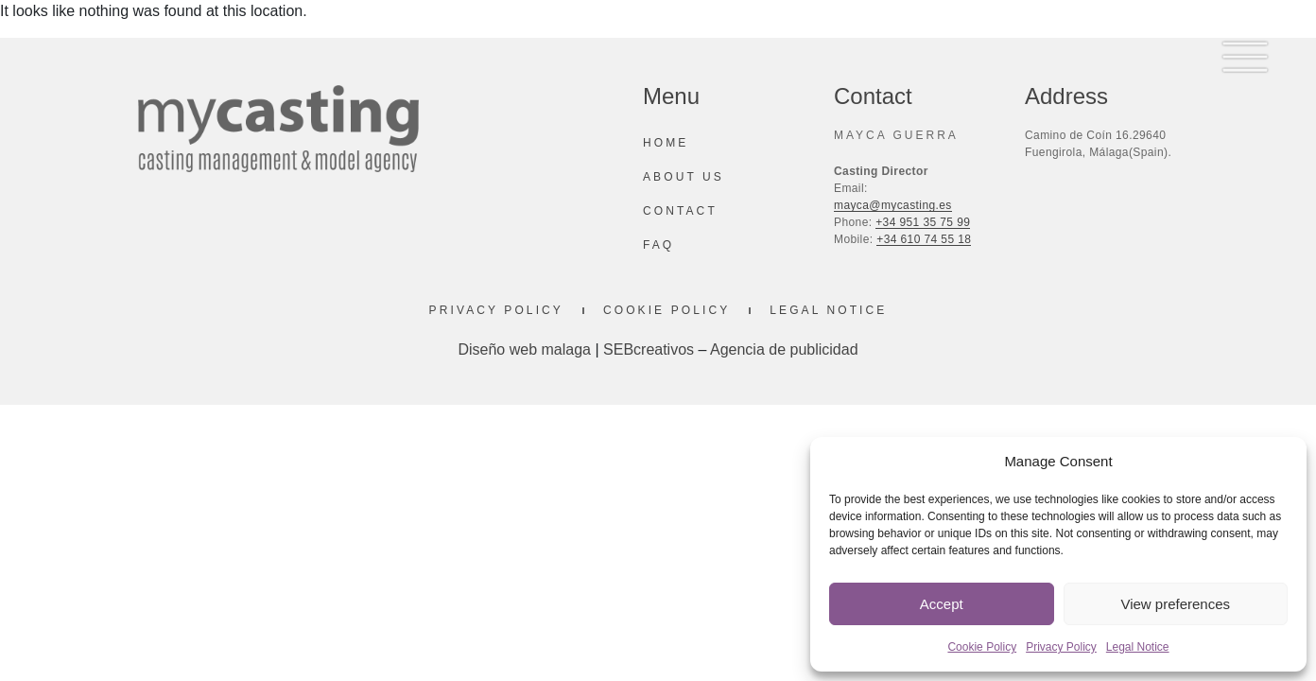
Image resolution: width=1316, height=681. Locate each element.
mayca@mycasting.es (893, 205)
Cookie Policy (981, 647)
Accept (941, 604)
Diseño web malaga (524, 349)
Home (665, 142)
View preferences (1175, 604)
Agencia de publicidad (784, 349)
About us (683, 176)
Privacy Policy (1061, 647)
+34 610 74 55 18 (923, 239)
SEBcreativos (648, 349)
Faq (658, 245)
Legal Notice (1137, 647)
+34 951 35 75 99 (922, 222)
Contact (680, 211)
